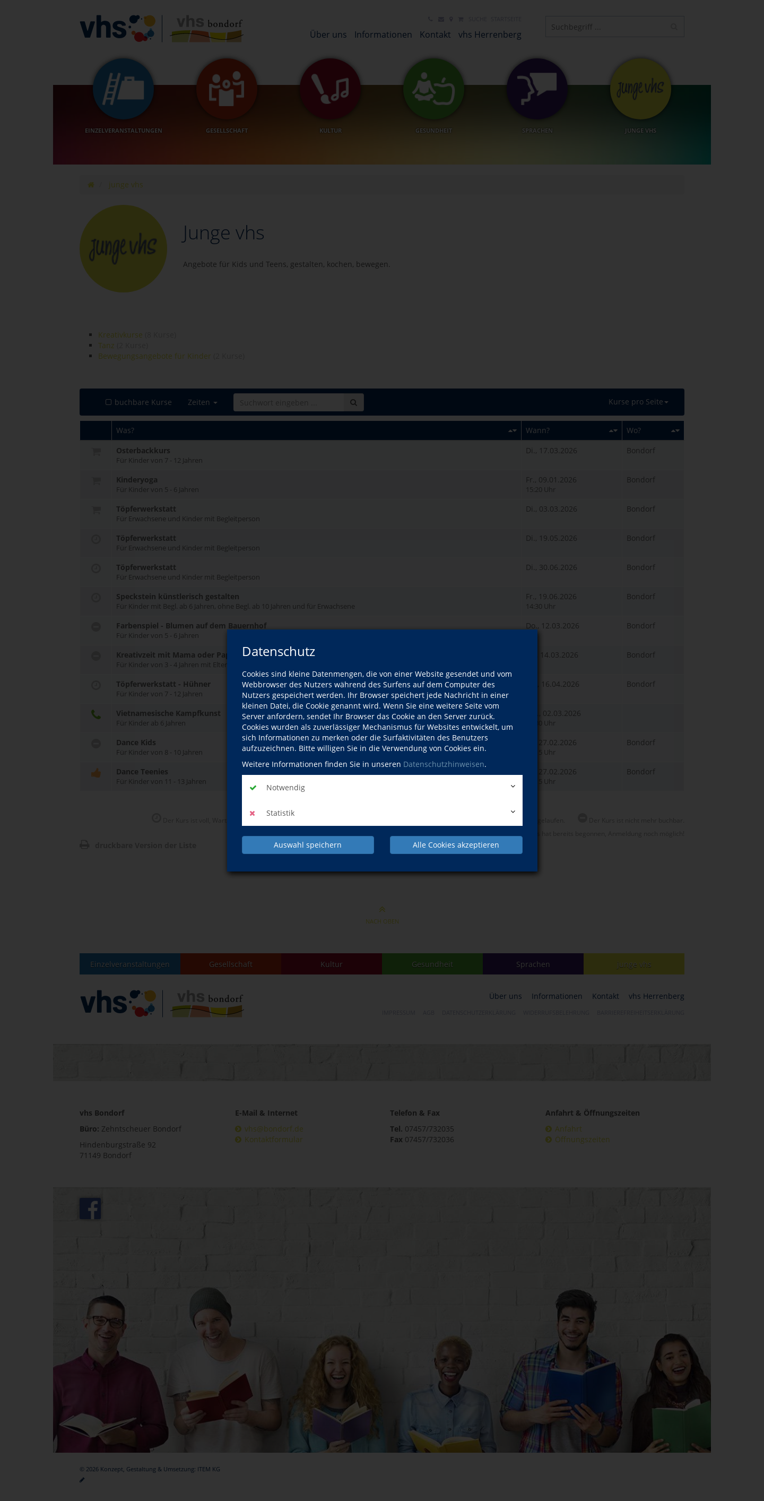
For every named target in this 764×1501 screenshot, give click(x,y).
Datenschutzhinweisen (443, 764)
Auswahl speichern (308, 845)
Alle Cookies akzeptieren (456, 845)
